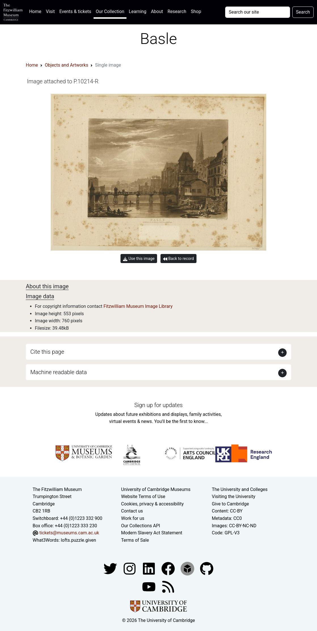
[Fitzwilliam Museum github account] (207, 568)
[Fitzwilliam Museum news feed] (168, 586)
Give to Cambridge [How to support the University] (230, 504)
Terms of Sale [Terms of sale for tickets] (135, 540)
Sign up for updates (158, 405)
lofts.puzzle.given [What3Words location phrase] (78, 540)
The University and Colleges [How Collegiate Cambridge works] (239, 489)
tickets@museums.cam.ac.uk (69, 532)
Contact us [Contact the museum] (132, 511)
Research (177, 11)
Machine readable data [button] (58, 372)
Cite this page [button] (47, 351)
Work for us (132, 518)
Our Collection (110, 11)
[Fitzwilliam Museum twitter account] (111, 568)
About (157, 11)
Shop (196, 11)
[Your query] (257, 12)
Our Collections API (140, 525)
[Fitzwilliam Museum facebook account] (149, 568)
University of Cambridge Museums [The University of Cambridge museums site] (156, 489)
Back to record (178, 258)
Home (36, 11)
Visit (50, 11)
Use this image (139, 258)
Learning (137, 11)
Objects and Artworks (66, 65)
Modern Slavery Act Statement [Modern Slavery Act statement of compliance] (151, 532)
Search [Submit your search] (303, 12)
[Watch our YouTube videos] (149, 586)
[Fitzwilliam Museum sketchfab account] (188, 568)
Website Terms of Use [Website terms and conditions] (143, 496)
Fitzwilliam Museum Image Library (138, 306)
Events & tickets (75, 11)
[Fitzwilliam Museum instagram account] (130, 568)
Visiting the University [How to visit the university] (233, 496)
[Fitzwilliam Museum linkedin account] (168, 568)
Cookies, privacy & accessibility (152, 504)
